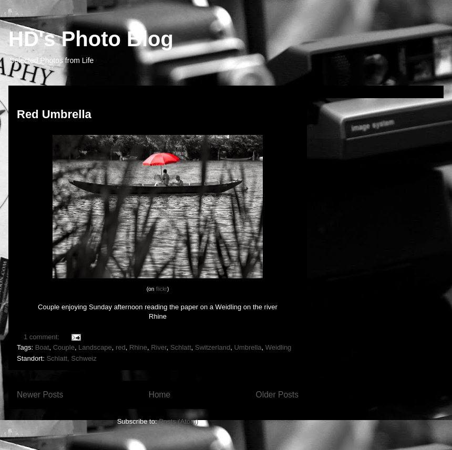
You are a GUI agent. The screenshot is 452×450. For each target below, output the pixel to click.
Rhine (138, 347)
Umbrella (247, 347)
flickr (161, 289)
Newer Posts (40, 394)
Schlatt (180, 347)
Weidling (278, 347)
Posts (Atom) (178, 421)
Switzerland (212, 347)
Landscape (95, 347)
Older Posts (277, 394)
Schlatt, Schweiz (71, 358)
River (159, 347)
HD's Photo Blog (90, 38)
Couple (64, 347)
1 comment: (42, 337)
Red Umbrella (54, 114)
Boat (42, 347)
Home (160, 394)
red (121, 347)
